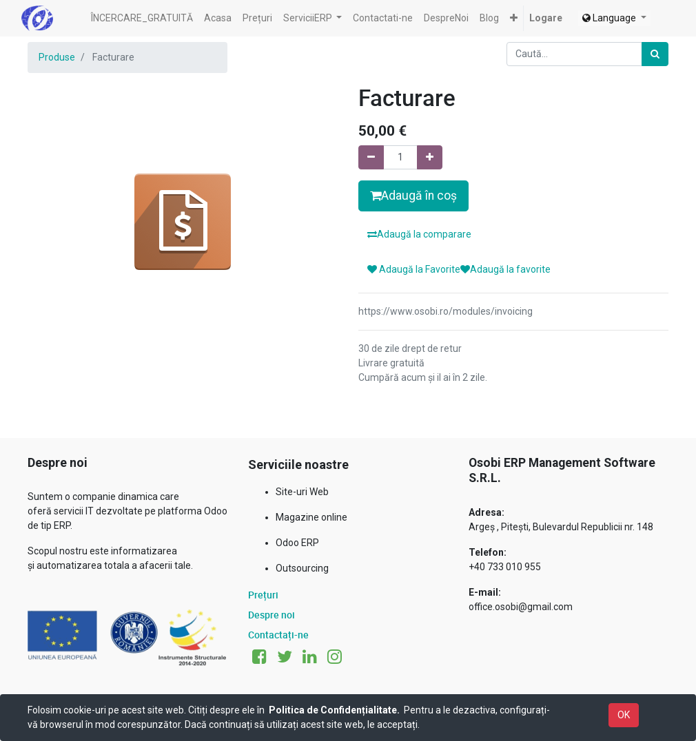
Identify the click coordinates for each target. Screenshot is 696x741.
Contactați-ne (278, 634)
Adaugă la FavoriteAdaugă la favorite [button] (459, 269)
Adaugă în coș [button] (413, 195)
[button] (513, 18)
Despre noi (271, 614)
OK (623, 714)
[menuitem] (141, 18)
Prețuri (263, 594)
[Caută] (655, 54)
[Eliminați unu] (371, 157)
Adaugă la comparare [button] (419, 234)
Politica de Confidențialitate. (334, 710)
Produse (57, 57)
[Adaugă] (429, 157)
